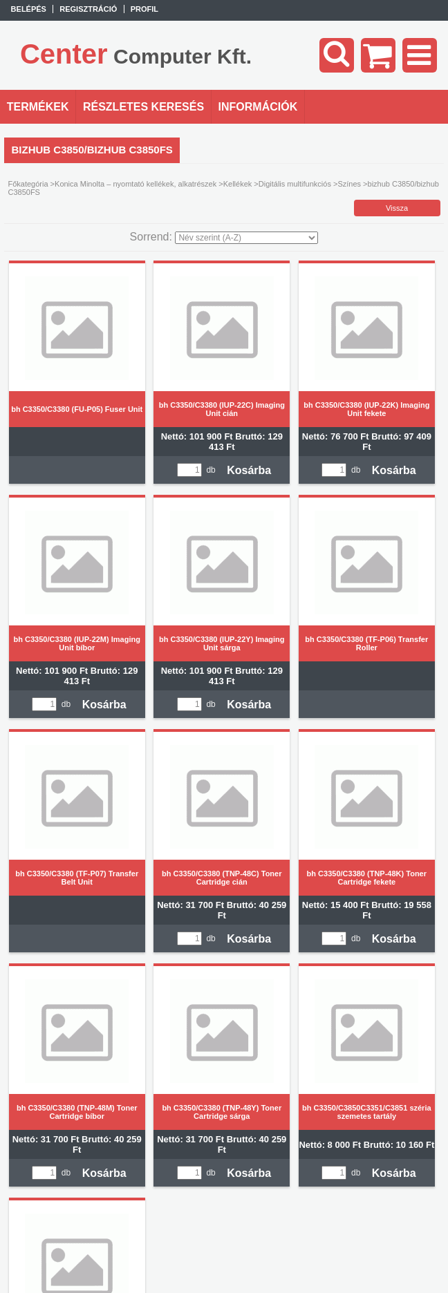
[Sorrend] (246, 238)
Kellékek (237, 184)
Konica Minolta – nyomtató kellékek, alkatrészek (135, 184)
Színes (349, 184)
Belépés (28, 9)
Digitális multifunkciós (295, 184)
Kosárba (249, 470)
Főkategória (28, 184)
